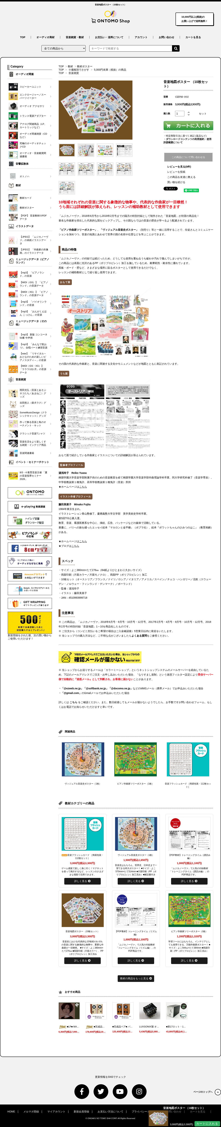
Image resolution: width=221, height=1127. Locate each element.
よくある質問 (139, 635)
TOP (22, 37)
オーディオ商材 (45, 37)
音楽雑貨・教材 (75, 37)
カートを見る (193, 37)
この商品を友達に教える (181, 177)
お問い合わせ (166, 37)
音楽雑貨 (74, 73)
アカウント (141, 37)
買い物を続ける (176, 182)
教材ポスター (84, 66)
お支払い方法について (110, 1111)
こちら (73, 702)
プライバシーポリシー (144, 1111)
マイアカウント (56, 1111)
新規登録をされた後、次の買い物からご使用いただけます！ (30, 626)
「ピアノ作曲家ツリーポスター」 (78, 229)
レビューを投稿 (176, 171)
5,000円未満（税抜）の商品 (110, 69)
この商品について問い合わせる (188, 157)
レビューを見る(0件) (179, 166)
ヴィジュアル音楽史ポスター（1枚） (83, 783)
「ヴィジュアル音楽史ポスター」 (119, 229)
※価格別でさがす (79, 69)
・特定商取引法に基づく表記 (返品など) (185, 135)
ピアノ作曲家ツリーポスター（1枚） (135, 783)
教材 (70, 66)
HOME (11, 1111)
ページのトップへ (207, 1091)
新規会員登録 (81, 1111)
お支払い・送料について (109, 37)
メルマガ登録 (31, 1111)
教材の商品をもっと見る (136, 978)
